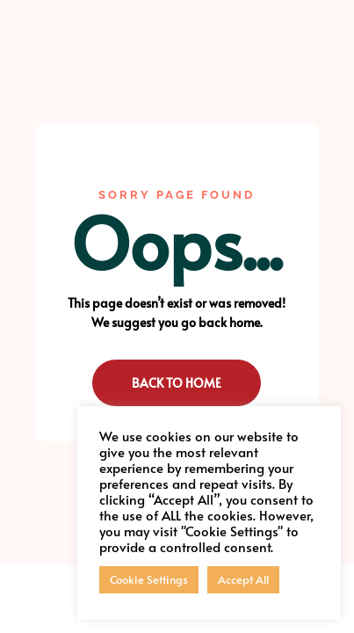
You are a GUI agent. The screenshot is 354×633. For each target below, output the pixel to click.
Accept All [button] (243, 579)
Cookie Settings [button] (149, 579)
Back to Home (176, 383)
